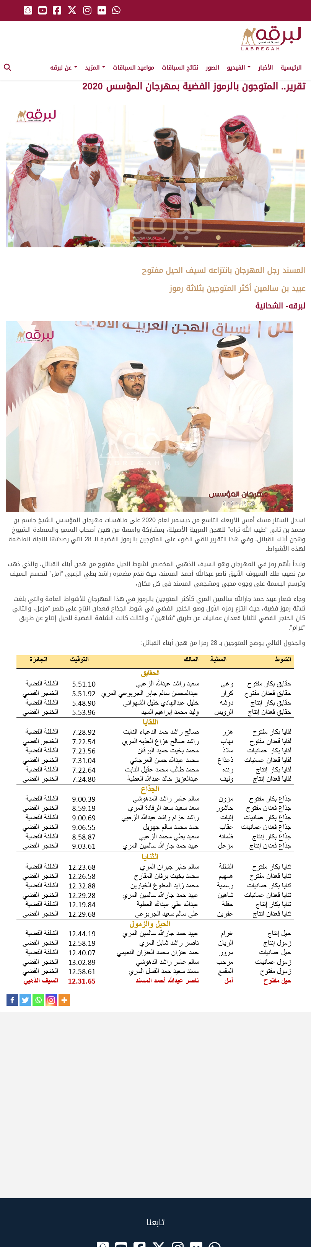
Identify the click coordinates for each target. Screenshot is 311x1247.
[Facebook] (12, 1000)
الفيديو (239, 67)
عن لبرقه (63, 67)
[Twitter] (25, 1000)
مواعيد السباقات (133, 67)
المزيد (95, 67)
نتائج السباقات (180, 67)
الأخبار (265, 67)
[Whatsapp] (38, 1000)
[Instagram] (51, 1000)
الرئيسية (290, 67)
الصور (212, 67)
